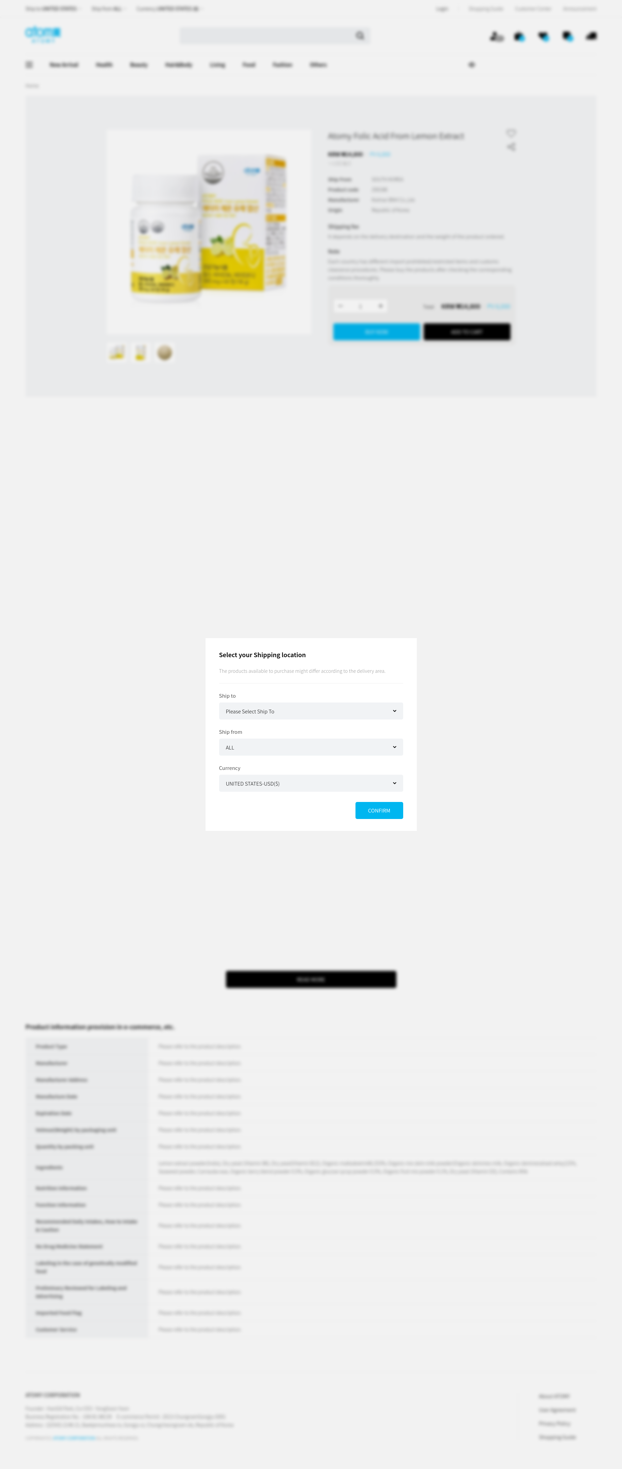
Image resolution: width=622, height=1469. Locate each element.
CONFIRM (379, 810)
